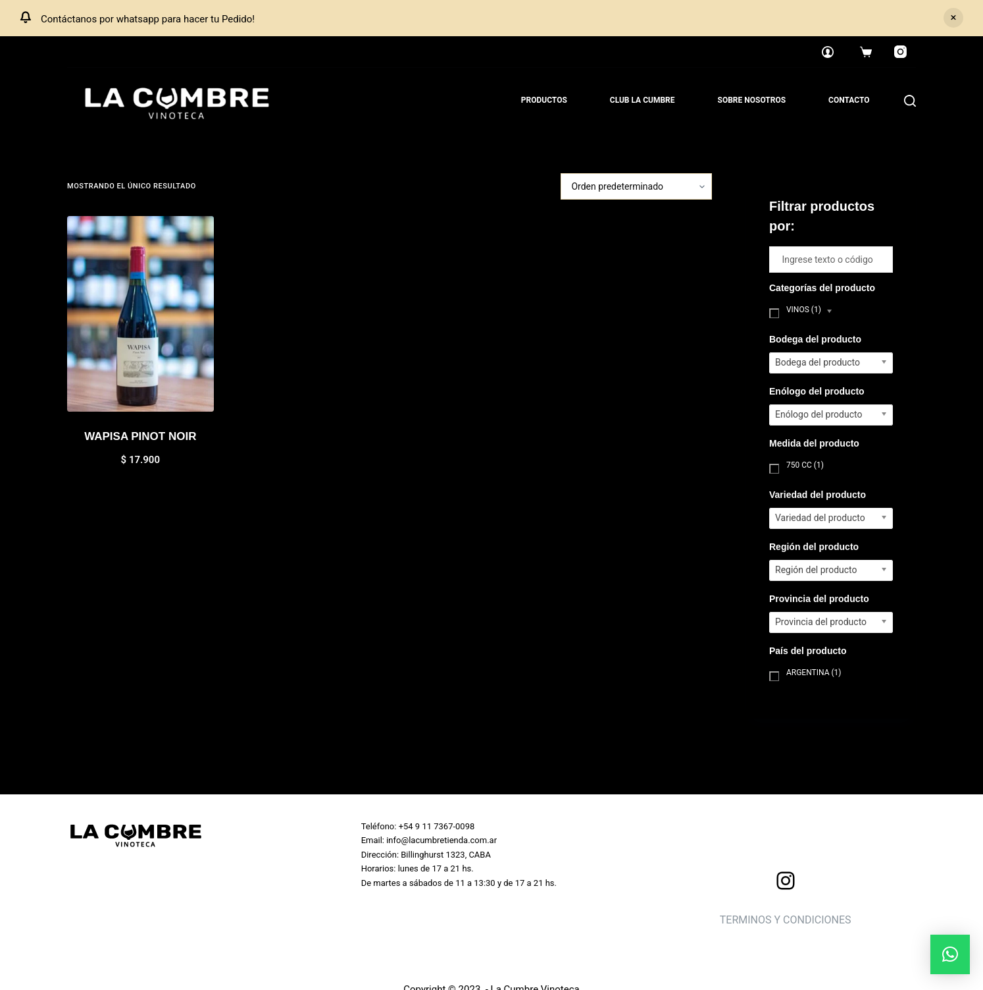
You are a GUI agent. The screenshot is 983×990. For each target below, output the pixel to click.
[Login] (828, 52)
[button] (950, 954)
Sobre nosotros (752, 100)
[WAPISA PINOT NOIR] (140, 314)
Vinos (803, 309)
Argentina (814, 672)
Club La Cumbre (642, 100)
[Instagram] (901, 52)
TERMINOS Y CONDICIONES (785, 920)
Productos (544, 100)
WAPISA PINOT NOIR (140, 436)
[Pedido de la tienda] (636, 186)
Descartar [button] (953, 18)
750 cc (805, 465)
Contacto (848, 100)
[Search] (910, 101)
